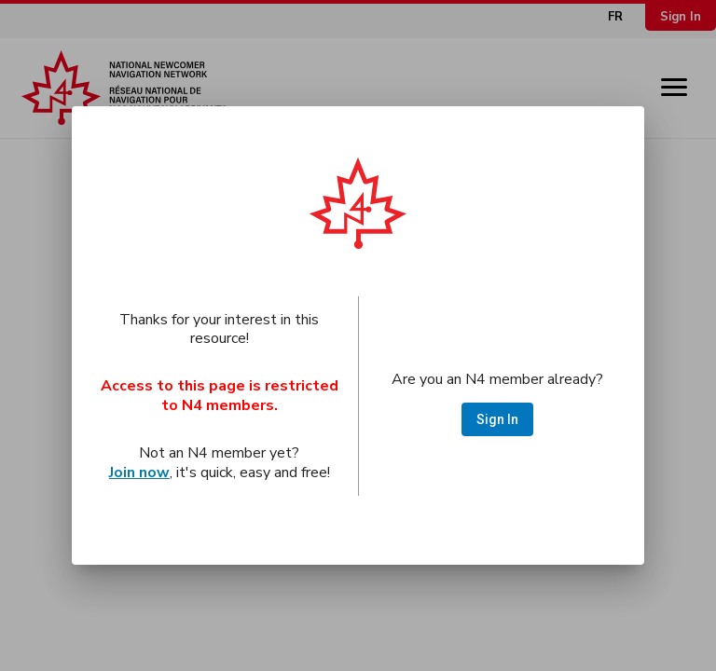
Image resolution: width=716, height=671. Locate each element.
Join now (139, 472)
